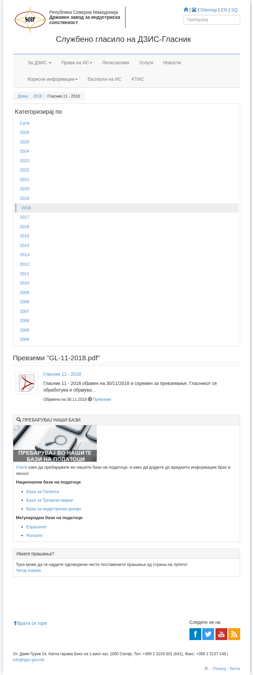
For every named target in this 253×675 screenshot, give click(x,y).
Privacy (219, 668)
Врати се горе (30, 623)
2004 (24, 339)
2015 (24, 235)
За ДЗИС (39, 62)
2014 (24, 245)
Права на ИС (76, 62)
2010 (24, 282)
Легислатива (115, 62)
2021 (24, 179)
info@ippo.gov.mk (28, 660)
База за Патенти (42, 491)
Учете (21, 467)
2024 (24, 151)
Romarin (34, 535)
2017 (24, 217)
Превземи (102, 399)
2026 (24, 132)
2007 (24, 311)
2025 (24, 141)
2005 (24, 330)
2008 (24, 301)
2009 (24, 292)
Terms (234, 668)
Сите (25, 123)
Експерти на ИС (105, 79)
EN (224, 10)
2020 (24, 188)
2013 (24, 254)
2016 (24, 226)
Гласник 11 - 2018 (62, 374)
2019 (24, 198)
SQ (234, 10)
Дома (23, 96)
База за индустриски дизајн (53, 508)
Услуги (146, 62)
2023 (24, 160)
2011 (24, 273)
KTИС (137, 79)
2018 (37, 96)
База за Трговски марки (49, 500)
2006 (24, 320)
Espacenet (36, 526)
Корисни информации (53, 79)
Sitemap (208, 10)
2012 (24, 264)
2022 (24, 169)
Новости (172, 62)
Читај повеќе (28, 570)
